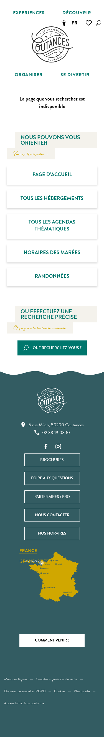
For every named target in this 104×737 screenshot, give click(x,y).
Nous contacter (52, 515)
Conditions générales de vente (56, 679)
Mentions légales (15, 679)
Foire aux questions (52, 478)
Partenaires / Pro (52, 497)
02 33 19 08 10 (52, 432)
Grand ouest (34, 561)
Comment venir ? (52, 640)
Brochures (52, 460)
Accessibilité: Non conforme (24, 703)
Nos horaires (52, 533)
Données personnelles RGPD (25, 691)
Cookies (59, 691)
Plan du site (82, 691)
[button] (98, 23)
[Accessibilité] (63, 23)
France (28, 550)
